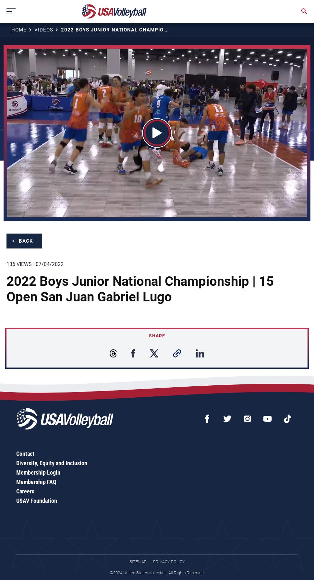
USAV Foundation (36, 500)
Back (26, 241)
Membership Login (38, 472)
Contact (25, 453)
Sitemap (138, 561)
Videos (43, 30)
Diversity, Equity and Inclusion (51, 463)
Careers (25, 491)
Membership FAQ (36, 481)
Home (19, 30)
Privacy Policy (169, 561)
